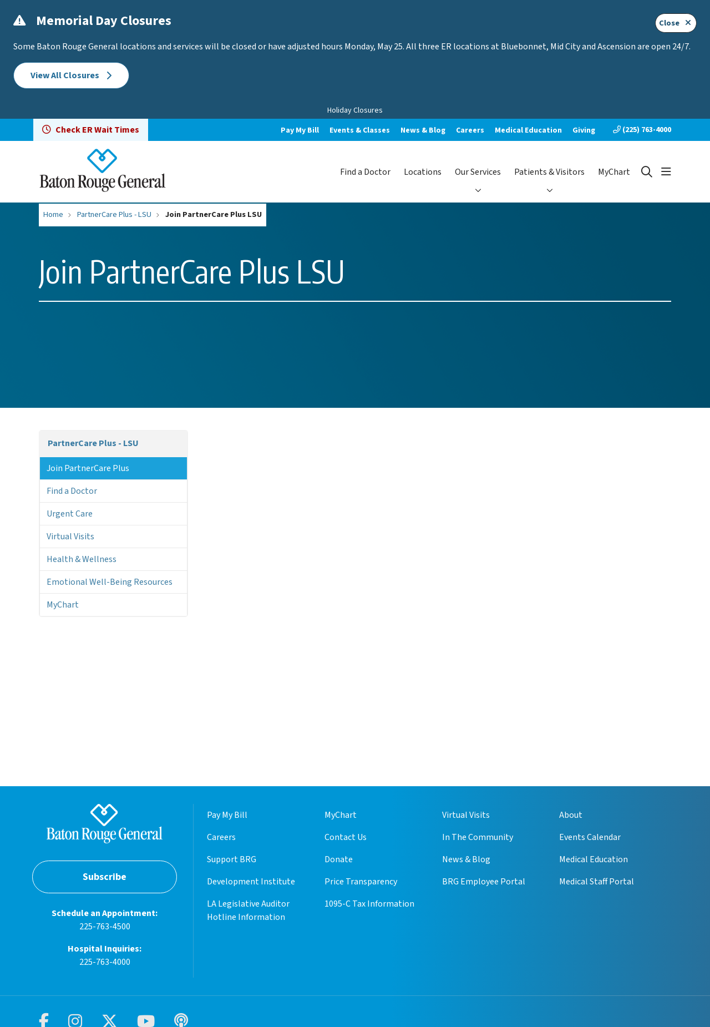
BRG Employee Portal (483, 882)
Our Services (478, 172)
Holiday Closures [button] (355, 110)
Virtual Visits (70, 536)
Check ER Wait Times (90, 130)
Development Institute (251, 882)
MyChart (614, 172)
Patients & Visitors (549, 172)
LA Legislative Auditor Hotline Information (248, 910)
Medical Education (528, 130)
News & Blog (422, 130)
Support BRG (231, 859)
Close (676, 23)
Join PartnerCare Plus (88, 468)
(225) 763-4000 (642, 129)
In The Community (477, 837)
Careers (470, 130)
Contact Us (345, 837)
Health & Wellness (81, 559)
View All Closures (71, 75)
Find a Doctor (365, 172)
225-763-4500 (104, 926)
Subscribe (104, 877)
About (570, 815)
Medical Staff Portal (596, 882)
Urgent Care (70, 514)
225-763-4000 (104, 962)
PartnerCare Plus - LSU (93, 443)
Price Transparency (360, 882)
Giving (583, 130)
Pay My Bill (300, 130)
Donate (338, 859)
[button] (666, 172)
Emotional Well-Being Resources (110, 582)
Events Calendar (590, 837)
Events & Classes (359, 130)
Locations (423, 172)
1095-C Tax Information (369, 904)
